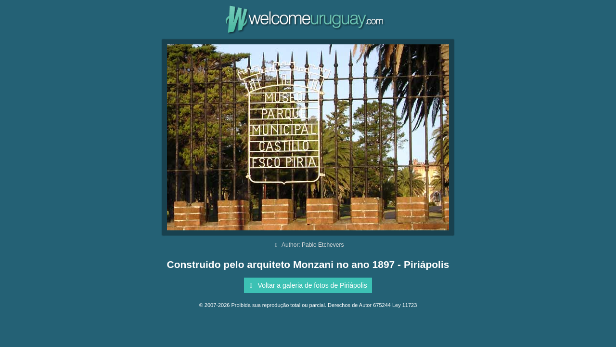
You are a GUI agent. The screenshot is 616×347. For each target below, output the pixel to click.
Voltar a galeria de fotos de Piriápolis (306, 285)
